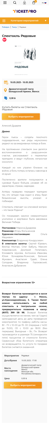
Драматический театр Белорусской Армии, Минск (24, 90)
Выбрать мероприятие (20, 116)
